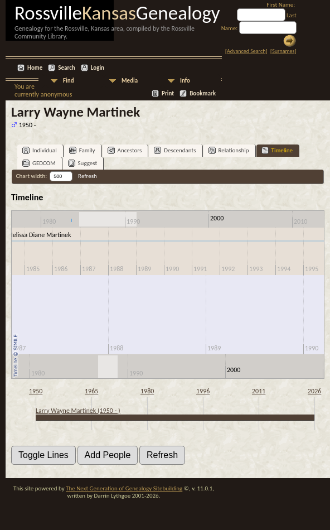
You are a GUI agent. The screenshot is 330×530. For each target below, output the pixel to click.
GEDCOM (39, 163)
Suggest (83, 163)
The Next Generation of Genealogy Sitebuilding (124, 488)
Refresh (87, 176)
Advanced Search (246, 51)
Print (168, 93)
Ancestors (125, 150)
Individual (39, 150)
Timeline (277, 150)
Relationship (228, 150)
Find (68, 80)
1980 (147, 391)
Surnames (283, 51)
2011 (258, 391)
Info (185, 80)
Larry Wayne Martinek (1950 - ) (78, 411)
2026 (314, 391)
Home (34, 67)
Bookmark (203, 93)
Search (66, 67)
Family (82, 150)
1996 (203, 391)
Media (130, 80)
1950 (35, 391)
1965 (91, 391)
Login (97, 67)
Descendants (175, 150)
